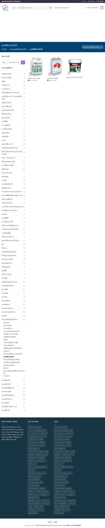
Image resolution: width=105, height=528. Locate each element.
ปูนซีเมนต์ (5, 169)
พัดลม (4, 81)
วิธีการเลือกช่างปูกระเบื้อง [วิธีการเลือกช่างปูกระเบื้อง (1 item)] (35, 482)
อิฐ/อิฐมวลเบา (6, 188)
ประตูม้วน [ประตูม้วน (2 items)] (31, 461)
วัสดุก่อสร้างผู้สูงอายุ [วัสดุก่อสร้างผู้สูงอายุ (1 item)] (33, 479)
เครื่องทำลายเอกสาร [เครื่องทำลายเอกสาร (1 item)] (33, 494)
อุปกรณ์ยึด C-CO (7, 144)
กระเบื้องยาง (6, 89)
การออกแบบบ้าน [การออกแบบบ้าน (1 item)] (33, 442)
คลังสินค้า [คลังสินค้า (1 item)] (42, 442)
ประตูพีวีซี (5, 218)
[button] (92, 8)
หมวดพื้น (5, 289)
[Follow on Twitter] (100, 1)
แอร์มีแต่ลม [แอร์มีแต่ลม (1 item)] (31, 510)
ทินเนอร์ (5, 368)
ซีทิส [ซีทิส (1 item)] (41, 451)
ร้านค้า (84, 1)
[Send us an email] (102, 1)
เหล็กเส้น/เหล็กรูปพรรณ (10, 148)
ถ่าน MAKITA (6, 125)
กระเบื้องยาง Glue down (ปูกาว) (12, 207)
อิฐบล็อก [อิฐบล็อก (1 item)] (43, 488)
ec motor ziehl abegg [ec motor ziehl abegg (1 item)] (34, 430)
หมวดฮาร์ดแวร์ (7, 399)
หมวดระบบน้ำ (6, 391)
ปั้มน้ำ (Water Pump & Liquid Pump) (12, 152)
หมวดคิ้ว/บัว (6, 410)
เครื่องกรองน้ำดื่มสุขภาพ (10, 225)
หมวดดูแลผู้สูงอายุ (8, 388)
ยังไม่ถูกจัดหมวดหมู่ (8, 161)
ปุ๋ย (2, 244)
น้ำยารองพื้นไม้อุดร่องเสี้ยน (11, 360)
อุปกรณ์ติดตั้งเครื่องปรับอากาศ (12, 195)
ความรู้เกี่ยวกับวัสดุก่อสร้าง (61, 8)
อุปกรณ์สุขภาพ (7, 263)
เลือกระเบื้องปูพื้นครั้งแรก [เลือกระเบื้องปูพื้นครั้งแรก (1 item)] (35, 504)
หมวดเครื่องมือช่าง (8, 395)
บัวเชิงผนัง (5, 136)
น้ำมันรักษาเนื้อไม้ (8, 365)
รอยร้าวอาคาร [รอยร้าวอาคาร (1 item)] (32, 464)
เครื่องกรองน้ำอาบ (8, 237)
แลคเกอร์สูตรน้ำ (8, 345)
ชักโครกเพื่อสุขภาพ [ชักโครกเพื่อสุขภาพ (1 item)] (33, 448)
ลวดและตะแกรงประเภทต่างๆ (12, 191)
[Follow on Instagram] (98, 1)
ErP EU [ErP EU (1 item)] (44, 430)
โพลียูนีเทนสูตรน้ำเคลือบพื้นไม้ (12, 348)
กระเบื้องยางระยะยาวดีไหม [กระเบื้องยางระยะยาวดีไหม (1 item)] (35, 439)
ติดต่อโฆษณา (91, 1)
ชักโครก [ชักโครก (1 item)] (42, 445)
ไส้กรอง (4, 248)
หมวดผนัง (5, 293)
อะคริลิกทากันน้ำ (8, 357)
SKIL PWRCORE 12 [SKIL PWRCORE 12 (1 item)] (33, 436)
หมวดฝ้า (4, 297)
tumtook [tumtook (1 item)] (43, 436)
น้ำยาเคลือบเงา (8, 328)
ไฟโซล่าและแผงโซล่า (9, 255)
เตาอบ (4, 140)
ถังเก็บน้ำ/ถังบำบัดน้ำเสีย (10, 229)
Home (4, 49)
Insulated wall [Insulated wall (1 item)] (43, 433)
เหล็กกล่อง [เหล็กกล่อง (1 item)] (46, 504)
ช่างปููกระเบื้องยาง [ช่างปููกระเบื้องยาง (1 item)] (33, 451)
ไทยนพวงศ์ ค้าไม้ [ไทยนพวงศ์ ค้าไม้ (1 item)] (32, 513)
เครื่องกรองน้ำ (6, 274)
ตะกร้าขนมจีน (6, 77)
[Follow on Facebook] (96, 1)
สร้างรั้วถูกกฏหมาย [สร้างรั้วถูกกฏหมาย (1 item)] (33, 485)
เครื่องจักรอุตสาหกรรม (9, 282)
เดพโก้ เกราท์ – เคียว (34, 78)
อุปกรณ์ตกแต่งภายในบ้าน (10, 240)
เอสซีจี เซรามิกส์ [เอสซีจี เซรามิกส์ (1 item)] (38, 507)
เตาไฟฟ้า (5, 278)
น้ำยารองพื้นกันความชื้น (10, 342)
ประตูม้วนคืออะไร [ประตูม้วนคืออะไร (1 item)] (40, 461)
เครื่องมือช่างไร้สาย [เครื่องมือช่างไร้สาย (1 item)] (33, 497)
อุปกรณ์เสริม (6, 118)
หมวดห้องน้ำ (6, 380)
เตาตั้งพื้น (5, 121)
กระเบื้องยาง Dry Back (9, 210)
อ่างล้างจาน (6, 85)
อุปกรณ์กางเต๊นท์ (7, 259)
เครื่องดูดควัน (6, 267)
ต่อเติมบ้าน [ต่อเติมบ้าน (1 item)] (31, 455)
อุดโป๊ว (5, 340)
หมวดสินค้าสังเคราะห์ (9, 406)
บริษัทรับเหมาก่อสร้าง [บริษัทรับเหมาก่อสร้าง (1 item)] (41, 455)
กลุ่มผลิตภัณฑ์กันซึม (9, 337)
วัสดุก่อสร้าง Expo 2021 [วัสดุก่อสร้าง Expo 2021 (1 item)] (34, 476)
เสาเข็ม (4, 214)
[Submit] (50, 8)
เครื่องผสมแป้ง (6, 74)
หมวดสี (4, 316)
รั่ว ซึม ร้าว (6, 376)
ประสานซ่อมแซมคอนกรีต (11, 331)
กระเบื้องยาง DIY (7, 222)
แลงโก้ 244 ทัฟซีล (52, 78)
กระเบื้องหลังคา (7, 129)
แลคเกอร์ (6, 351)
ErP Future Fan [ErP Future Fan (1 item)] (32, 433)
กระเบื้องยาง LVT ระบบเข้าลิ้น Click (12, 97)
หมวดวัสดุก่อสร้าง (8, 286)
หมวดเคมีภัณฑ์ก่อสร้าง (18, 49)
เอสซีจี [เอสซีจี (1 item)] (30, 507)
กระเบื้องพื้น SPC (7, 184)
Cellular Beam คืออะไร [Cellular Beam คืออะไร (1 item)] (34, 427)
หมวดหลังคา (6, 301)
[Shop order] (92, 47)
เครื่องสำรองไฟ (7, 203)
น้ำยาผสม (6, 323)
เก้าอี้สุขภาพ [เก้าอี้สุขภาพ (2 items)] (31, 491)
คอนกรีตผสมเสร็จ (8, 110)
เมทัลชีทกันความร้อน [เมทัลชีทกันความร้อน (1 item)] (34, 501)
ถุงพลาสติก (5, 133)
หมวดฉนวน (6, 304)
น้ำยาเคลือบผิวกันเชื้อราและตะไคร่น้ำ (14, 372)
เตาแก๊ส (4, 180)
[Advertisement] (52, 27)
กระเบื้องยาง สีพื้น (8, 165)
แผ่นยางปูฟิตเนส (7, 199)
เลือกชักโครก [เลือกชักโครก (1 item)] (45, 501)
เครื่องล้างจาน (6, 103)
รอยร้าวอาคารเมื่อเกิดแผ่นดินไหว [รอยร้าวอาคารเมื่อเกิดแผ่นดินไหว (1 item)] (37, 467)
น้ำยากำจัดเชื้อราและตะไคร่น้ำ (12, 354)
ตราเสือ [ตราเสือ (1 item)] (46, 451)
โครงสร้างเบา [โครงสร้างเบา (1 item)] (40, 510)
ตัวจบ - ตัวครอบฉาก (8, 158)
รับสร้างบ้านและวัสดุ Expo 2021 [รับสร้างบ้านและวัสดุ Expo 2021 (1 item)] (37, 473)
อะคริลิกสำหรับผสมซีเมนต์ (11, 362)
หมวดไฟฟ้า (5, 403)
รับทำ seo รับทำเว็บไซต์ (73, 525)
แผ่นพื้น (4, 271)
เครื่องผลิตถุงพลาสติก (9, 252)
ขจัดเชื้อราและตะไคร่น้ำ (10, 334)
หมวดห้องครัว (6, 384)
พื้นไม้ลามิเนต (6, 114)
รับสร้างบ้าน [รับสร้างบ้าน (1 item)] (31, 470)
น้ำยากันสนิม (7, 326)
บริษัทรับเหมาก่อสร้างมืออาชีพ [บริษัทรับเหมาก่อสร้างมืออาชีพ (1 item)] (36, 458)
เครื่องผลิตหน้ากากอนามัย (10, 92)
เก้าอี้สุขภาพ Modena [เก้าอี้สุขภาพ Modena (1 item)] (42, 491)
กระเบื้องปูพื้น (6, 233)
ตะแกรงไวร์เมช (7, 173)
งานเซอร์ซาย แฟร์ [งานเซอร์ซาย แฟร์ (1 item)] (33, 445)
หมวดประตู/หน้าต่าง (9, 312)
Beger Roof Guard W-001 (75, 77)
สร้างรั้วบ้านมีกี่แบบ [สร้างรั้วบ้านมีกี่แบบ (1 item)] (33, 488)
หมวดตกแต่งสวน (7, 308)
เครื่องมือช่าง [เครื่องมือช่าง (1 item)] (44, 494)
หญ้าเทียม (5, 176)
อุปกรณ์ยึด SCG (7, 106)
